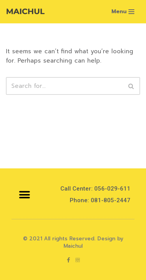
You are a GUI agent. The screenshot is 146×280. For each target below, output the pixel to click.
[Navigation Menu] (123, 11)
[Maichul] (25, 12)
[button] (24, 194)
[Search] (64, 86)
